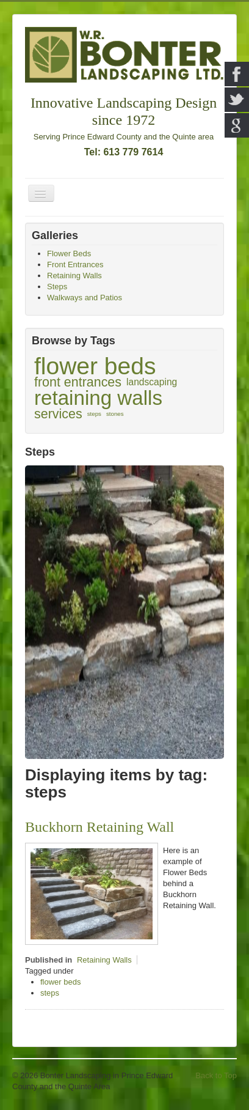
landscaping (151, 382)
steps (94, 413)
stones (115, 413)
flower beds (95, 366)
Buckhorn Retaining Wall (99, 827)
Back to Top (216, 1075)
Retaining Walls (104, 959)
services (58, 414)
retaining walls (98, 398)
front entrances (77, 382)
